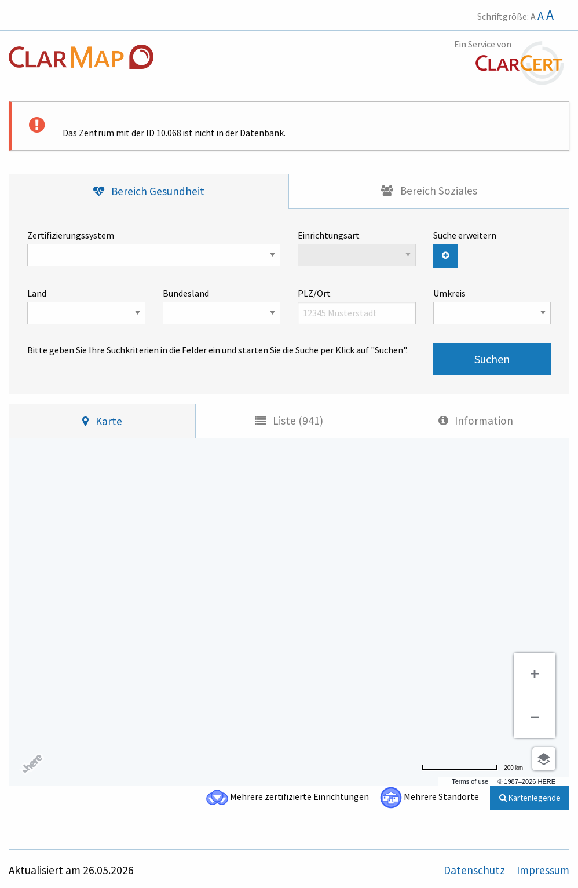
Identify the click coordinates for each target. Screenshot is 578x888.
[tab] (148, 191)
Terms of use (470, 781)
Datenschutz (475, 870)
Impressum (543, 870)
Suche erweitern (464, 235)
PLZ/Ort (357, 305)
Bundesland (222, 305)
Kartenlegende (530, 797)
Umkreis (492, 305)
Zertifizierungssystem (153, 247)
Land (86, 305)
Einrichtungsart (357, 247)
